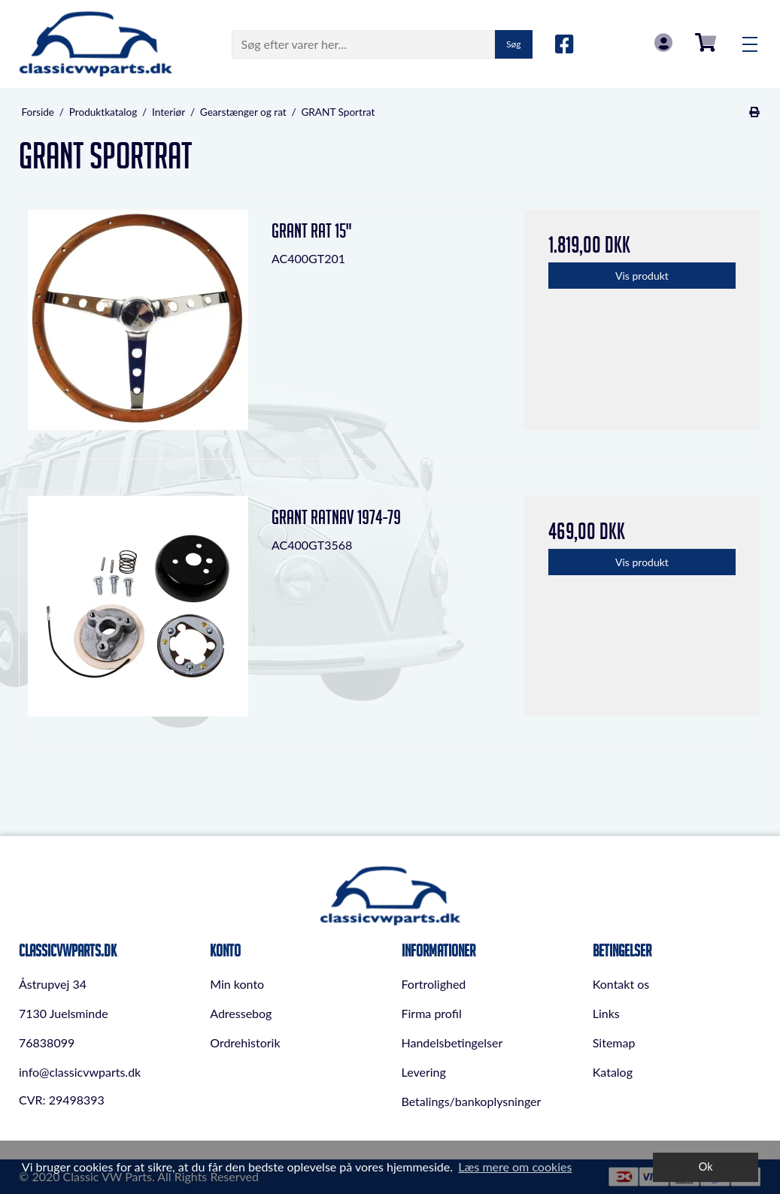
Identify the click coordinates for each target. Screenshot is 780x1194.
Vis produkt (642, 275)
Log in (663, 42)
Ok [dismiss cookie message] (706, 1166)
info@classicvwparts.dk (80, 1072)
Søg (513, 44)
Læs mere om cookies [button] (515, 1166)
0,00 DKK (705, 42)
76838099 (46, 1042)
